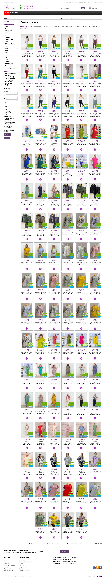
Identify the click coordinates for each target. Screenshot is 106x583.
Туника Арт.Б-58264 (68, 292)
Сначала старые (75, 18)
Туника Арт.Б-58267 (26, 292)
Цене (82, 18)
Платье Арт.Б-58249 (26, 382)
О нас (5, 560)
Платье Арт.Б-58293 (82, 143)
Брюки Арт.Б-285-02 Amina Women (40, 84)
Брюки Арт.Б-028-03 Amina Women (68, 114)
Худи (6, 35)
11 (49, 543)
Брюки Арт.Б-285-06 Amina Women (68, 54)
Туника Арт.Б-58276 (68, 233)
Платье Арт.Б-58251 (82, 352)
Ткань (6, 102)
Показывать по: (98, 542)
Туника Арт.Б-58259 (54, 322)
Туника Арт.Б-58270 (68, 262)
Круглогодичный (9, 113)
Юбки (6, 46)
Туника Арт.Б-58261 (26, 322)
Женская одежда (17, 13)
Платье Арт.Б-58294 (68, 143)
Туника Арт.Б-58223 (54, 501)
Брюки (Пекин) (8, 30)
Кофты (6, 52)
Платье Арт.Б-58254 (40, 352)
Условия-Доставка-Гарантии (82, 2)
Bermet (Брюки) (9, 80)
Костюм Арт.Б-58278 (40, 233)
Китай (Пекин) (8, 83)
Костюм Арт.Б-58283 (54, 203)
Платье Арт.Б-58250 (95, 352)
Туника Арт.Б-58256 (95, 322)
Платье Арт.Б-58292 (95, 143)
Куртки (6, 59)
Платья (6, 26)
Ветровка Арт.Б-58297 (26, 143)
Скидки (6, 567)
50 (95, 543)
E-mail (41, 551)
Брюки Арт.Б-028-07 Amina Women (96, 84)
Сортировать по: (65, 18)
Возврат (21, 567)
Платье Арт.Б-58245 (82, 382)
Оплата (91, 2)
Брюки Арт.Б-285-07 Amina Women (54, 54)
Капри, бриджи (9, 39)
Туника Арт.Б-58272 (40, 262)
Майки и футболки (9, 44)
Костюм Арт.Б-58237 (26, 441)
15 (59, 543)
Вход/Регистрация (8, 2)
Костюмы (7, 33)
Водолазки (7, 50)
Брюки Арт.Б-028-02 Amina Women (82, 114)
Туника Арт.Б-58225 (26, 501)
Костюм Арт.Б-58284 (40, 203)
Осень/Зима (8, 112)
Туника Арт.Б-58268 (95, 262)
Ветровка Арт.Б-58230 (40, 472)
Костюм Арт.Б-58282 (68, 203)
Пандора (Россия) (9, 76)
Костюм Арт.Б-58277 (54, 233)
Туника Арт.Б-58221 (82, 501)
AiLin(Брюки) (8, 84)
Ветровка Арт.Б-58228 (67, 472)
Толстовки (7, 37)
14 (57, 543)
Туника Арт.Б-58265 (54, 292)
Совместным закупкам (9, 565)
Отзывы (95, 2)
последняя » (81, 543)
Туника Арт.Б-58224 (40, 501)
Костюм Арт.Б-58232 (96, 441)
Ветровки (7, 57)
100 (97, 543)
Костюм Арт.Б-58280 (96, 203)
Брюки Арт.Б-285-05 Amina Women (82, 54)
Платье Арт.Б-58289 (54, 173)
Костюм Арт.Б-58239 (82, 412)
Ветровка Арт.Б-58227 (81, 472)
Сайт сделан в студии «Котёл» (94, 576)
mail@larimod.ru (68, 559)
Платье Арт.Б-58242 (40, 412)
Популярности (97, 18)
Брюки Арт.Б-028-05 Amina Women (40, 114)
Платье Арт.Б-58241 (54, 412)
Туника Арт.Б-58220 (95, 501)
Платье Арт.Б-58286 (95, 173)
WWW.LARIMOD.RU (7, 576)
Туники (6, 41)
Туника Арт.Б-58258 (68, 322)
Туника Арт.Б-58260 (40, 322)
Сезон (5, 109)
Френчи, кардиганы (10, 68)
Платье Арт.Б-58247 (54, 382)
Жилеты (7, 66)
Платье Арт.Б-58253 (54, 352)
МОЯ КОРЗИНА (95, 6)
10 (47, 543)
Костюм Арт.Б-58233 (82, 441)
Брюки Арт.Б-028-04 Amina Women (54, 114)
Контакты (100, 2)
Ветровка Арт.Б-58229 (54, 472)
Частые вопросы (23, 565)
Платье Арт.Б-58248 (40, 382)
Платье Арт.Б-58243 (26, 412)
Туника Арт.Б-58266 (40, 292)
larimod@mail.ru (60, 559)
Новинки (8, 13)
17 (64, 543)
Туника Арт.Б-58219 (40, 531)
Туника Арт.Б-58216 (82, 531)
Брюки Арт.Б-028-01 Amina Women (96, 114)
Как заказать (73, 2)
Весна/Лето (7, 111)
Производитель (7, 116)
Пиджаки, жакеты (9, 55)
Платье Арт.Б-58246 (68, 382)
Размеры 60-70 (9, 63)
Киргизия (7, 75)
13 (54, 543)
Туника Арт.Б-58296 (40, 143)
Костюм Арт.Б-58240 (68, 412)
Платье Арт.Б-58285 (26, 203)
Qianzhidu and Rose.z (10, 78)
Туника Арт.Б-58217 (68, 531)
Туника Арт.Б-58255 (26, 352)
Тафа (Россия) (8, 81)
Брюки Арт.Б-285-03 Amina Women (26, 84)
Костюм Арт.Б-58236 (40, 441)
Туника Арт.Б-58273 (26, 262)
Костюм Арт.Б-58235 (54, 441)
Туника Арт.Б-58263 (82, 292)
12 (52, 543)
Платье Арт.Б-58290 (40, 173)
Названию (89, 18)
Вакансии (6, 563)
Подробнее (26, 60)
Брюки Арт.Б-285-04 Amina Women (96, 54)
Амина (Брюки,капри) (10, 73)
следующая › (74, 543)
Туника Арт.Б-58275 (82, 233)
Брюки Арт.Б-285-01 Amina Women (54, 84)
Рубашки (7, 48)
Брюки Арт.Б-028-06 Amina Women (26, 114)
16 (62, 543)
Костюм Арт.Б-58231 (26, 471)
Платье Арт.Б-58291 (26, 173)
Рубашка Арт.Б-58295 (54, 143)
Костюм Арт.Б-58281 (82, 203)
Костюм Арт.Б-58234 (68, 441)
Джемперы (7, 61)
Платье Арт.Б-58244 (95, 382)
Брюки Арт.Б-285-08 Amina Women (40, 54)
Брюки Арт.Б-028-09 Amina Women (68, 84)
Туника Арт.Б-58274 (95, 233)
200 (101, 543)
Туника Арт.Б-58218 (54, 531)
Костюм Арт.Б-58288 (68, 173)
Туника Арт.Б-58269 (82, 262)
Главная (5, 18)
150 (99, 543)
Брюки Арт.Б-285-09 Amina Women (26, 54)
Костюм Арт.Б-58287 (82, 173)
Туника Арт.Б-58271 (54, 262)
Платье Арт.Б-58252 (68, 352)
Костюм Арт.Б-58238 (96, 412)
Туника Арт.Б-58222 (68, 501)
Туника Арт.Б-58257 (82, 322)
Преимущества (7, 568)
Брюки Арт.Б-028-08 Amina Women (82, 84)
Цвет (6, 106)
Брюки (6, 28)
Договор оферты (8, 570)
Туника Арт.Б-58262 (95, 292)
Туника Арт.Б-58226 (95, 471)
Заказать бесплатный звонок (44, 8)
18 (67, 543)
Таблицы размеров (24, 570)
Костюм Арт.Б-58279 (26, 233)
